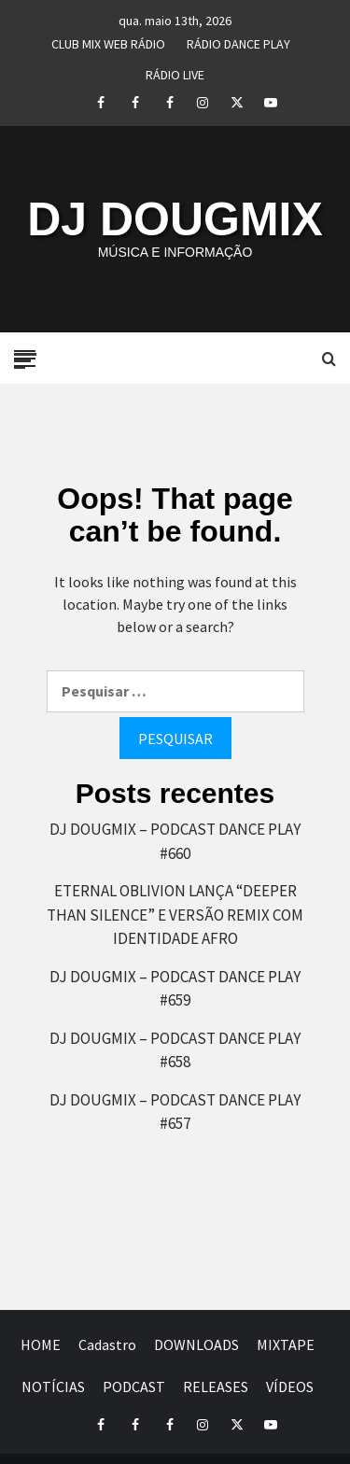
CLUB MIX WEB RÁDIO (108, 41)
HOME (41, 1344)
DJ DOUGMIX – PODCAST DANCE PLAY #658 (175, 1050)
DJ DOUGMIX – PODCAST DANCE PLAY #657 (175, 1112)
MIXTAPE (286, 1344)
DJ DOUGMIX (175, 219)
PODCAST (134, 1386)
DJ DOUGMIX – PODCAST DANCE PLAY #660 (175, 841)
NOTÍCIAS (53, 1386)
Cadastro (107, 1344)
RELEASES (215, 1386)
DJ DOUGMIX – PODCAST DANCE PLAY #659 (175, 988)
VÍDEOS (290, 1386)
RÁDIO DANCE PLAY (238, 41)
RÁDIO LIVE (175, 71)
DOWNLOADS (196, 1344)
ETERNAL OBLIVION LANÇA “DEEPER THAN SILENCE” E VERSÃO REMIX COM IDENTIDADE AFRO (175, 914)
